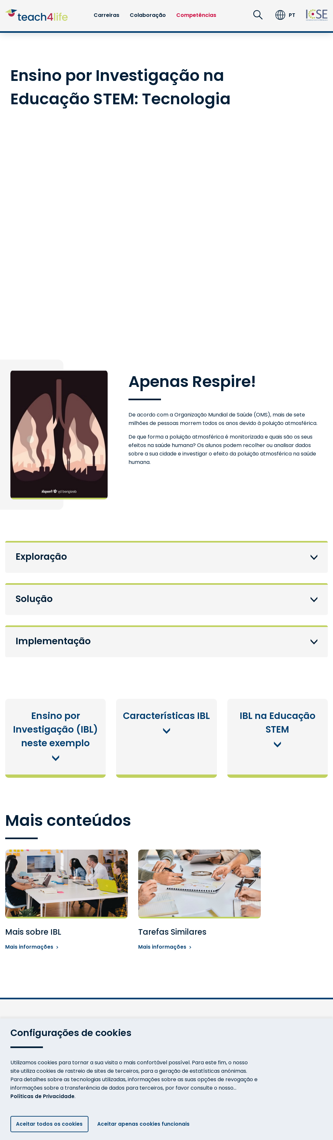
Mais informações (32, 947)
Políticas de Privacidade (42, 1095)
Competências (196, 15)
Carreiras (106, 15)
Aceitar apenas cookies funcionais (146, 1123)
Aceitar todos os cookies (49, 1123)
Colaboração (148, 15)
